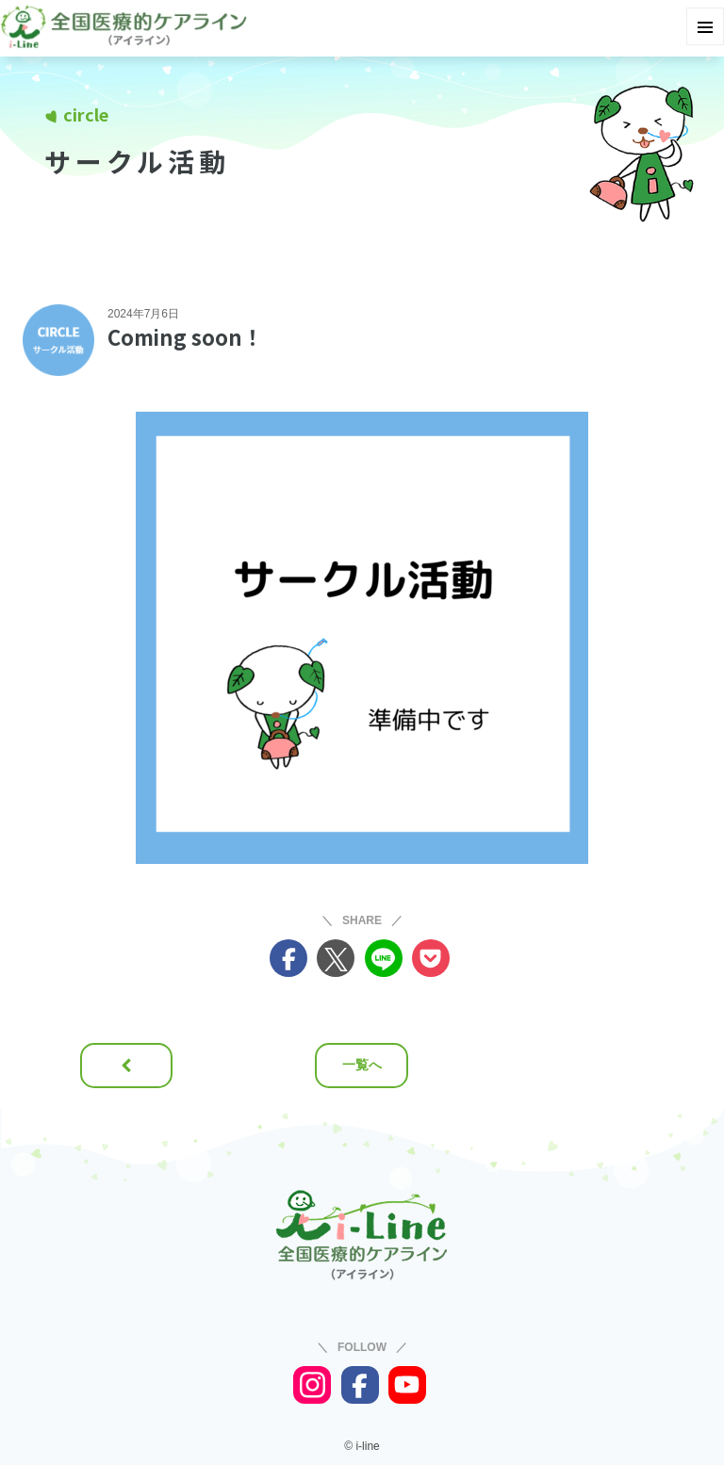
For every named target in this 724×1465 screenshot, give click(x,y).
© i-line (362, 1446)
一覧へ (362, 1064)
